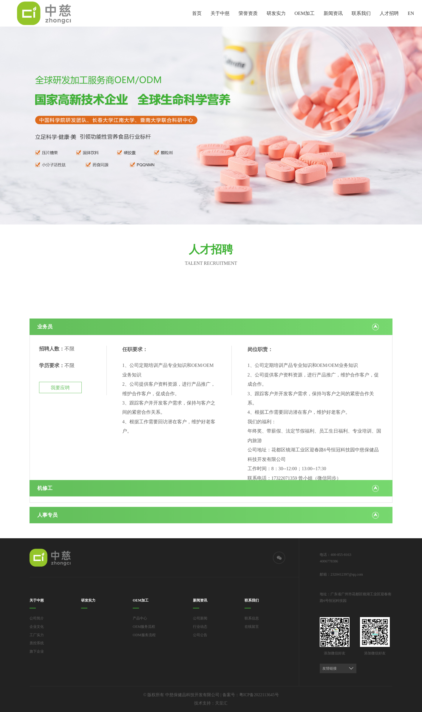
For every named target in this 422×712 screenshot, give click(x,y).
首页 (197, 13)
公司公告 (200, 635)
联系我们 (361, 13)
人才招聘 (389, 13)
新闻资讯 (333, 13)
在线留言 (252, 627)
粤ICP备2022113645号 (259, 695)
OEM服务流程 (144, 627)
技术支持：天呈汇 (211, 703)
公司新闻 (200, 618)
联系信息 (252, 618)
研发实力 (276, 13)
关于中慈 (220, 13)
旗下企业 (37, 651)
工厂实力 (37, 635)
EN (411, 13)
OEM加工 (305, 13)
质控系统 (37, 643)
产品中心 (140, 618)
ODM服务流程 (144, 635)
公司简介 (37, 618)
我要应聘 (60, 453)
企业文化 (37, 627)
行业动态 (200, 627)
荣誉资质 (248, 13)
